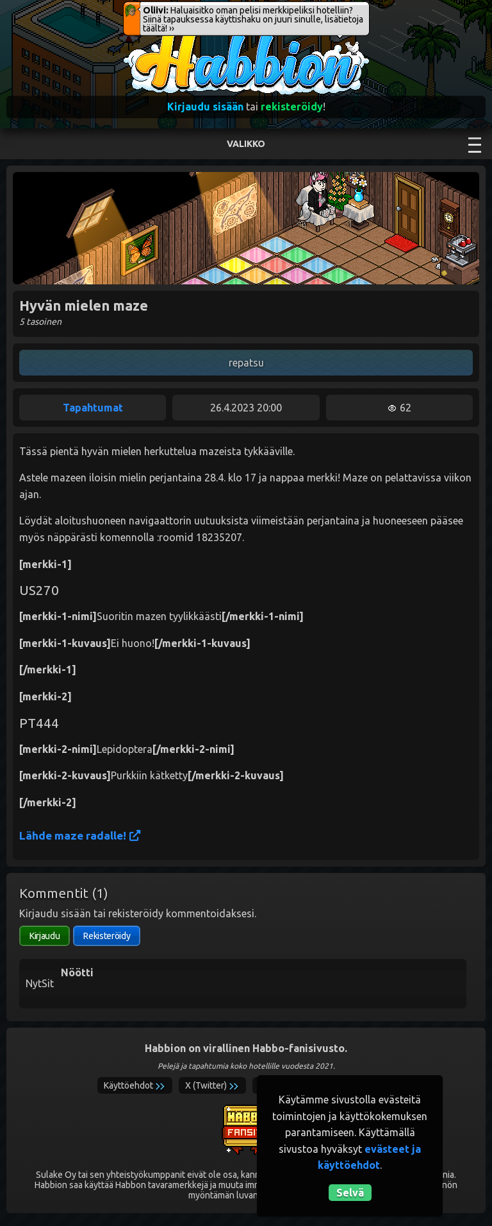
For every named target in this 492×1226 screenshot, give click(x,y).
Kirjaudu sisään (205, 106)
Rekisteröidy (106, 936)
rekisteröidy (292, 106)
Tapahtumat (93, 407)
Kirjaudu (44, 936)
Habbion (149, 36)
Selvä (350, 1192)
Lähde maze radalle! (79, 835)
